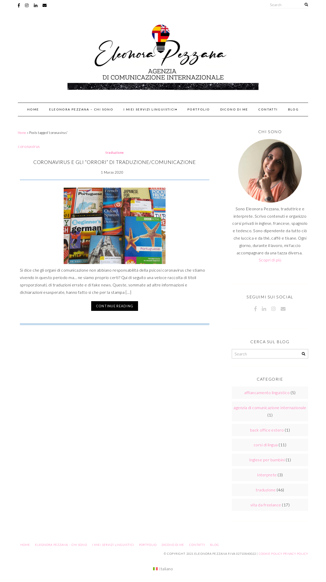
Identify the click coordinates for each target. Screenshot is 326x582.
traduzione (114, 152)
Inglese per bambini (267, 459)
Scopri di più (270, 259)
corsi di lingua (266, 444)
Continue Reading (114, 306)
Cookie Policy (271, 553)
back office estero (267, 429)
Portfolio (198, 109)
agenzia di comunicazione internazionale (270, 407)
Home (33, 109)
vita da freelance (265, 504)
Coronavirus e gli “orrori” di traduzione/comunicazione (114, 162)
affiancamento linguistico (267, 392)
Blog (293, 109)
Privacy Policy (295, 553)
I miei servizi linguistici (149, 109)
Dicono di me (234, 109)
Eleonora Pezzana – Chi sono (81, 109)
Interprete (267, 474)
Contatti (268, 109)
